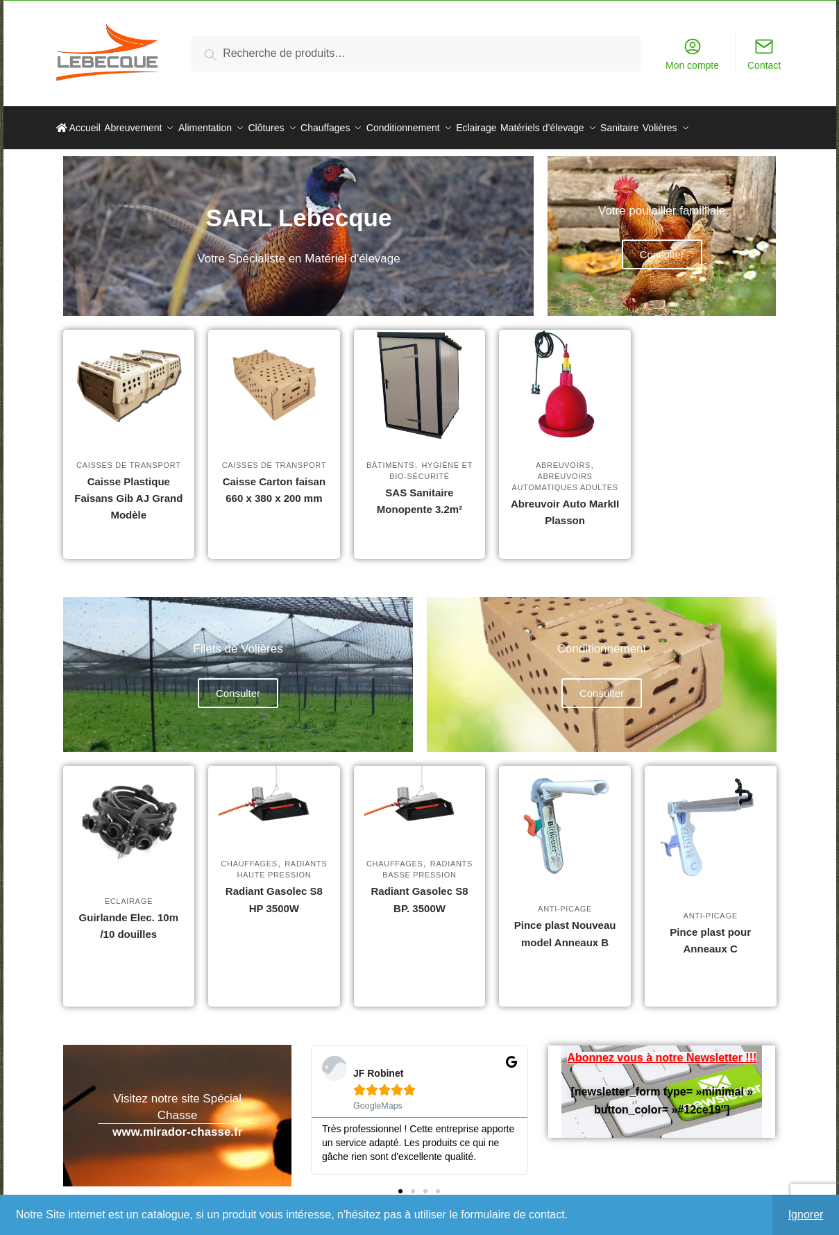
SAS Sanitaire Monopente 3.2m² (419, 492)
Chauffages (249, 855)
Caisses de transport (128, 457)
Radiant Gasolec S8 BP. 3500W (419, 891)
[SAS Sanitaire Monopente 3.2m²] (419, 376)
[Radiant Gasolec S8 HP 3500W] (274, 794)
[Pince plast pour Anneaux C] (710, 820)
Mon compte (692, 54)
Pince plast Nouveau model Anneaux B (565, 925)
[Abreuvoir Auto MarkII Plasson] (564, 376)
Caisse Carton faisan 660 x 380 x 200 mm (274, 481)
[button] (400, 1183)
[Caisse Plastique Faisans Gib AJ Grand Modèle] (129, 376)
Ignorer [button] (806, 1214)
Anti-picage (565, 900)
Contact (764, 54)
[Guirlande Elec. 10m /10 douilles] (129, 812)
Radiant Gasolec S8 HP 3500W (274, 891)
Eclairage (129, 893)
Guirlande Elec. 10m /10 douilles (128, 917)
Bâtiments (390, 457)
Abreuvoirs (563, 457)
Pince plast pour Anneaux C (710, 932)
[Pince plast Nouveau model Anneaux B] (564, 816)
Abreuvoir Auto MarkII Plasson (565, 503)
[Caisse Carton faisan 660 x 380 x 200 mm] (274, 376)
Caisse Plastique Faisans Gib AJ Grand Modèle (128, 490)
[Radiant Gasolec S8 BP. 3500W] (419, 794)
